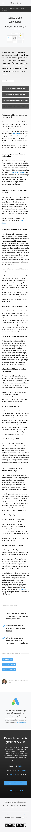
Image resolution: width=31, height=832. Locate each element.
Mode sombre (18, 817)
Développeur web (7, 659)
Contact (20, 685)
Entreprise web (8, 817)
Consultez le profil (21, 722)
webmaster (16, 133)
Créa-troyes (15, 813)
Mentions (15, 819)
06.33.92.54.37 (17, 791)
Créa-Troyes (17, 3)
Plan (13, 817)
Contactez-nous (22, 589)
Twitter (11, 685)
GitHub (15, 685)
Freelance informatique (8, 664)
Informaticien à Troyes (8, 669)
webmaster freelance (18, 172)
